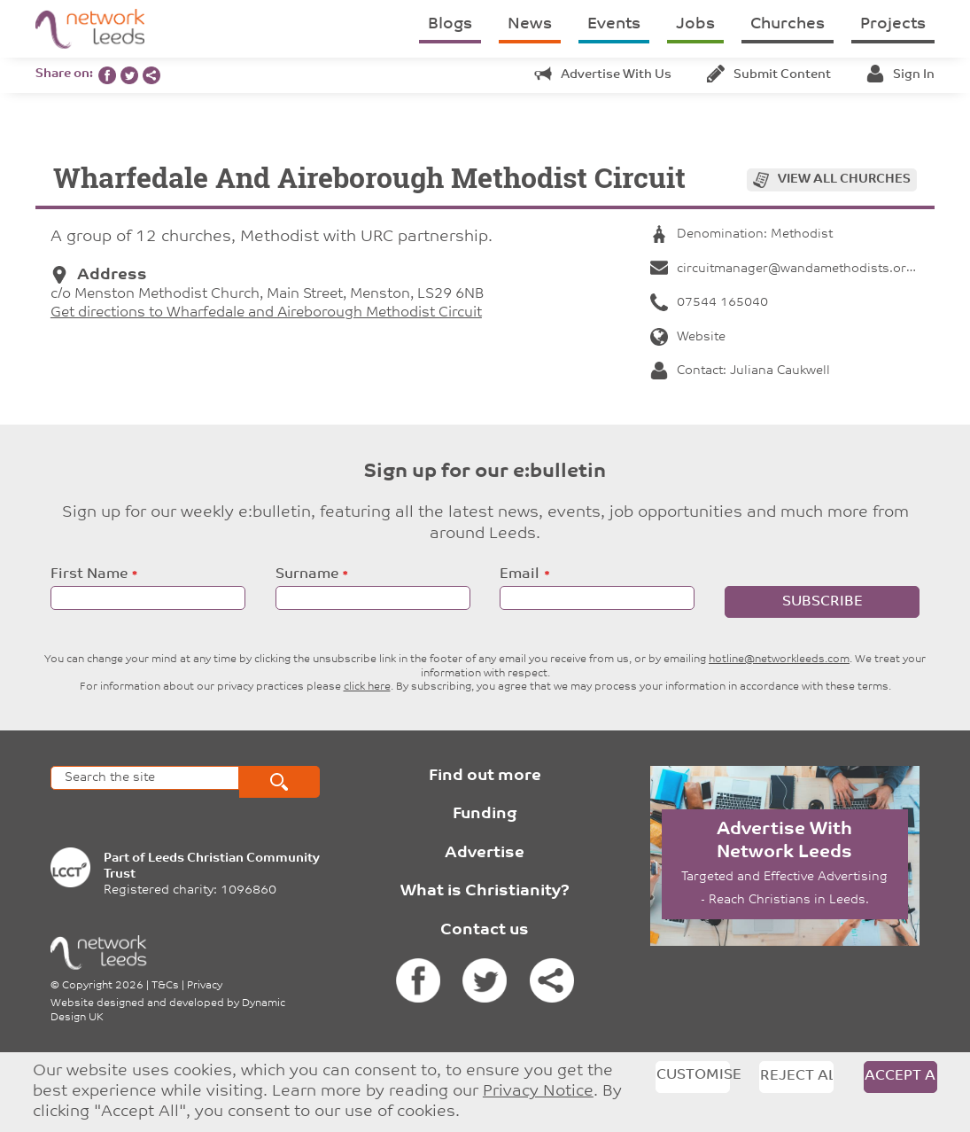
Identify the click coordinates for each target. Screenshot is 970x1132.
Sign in (900, 75)
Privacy (204, 985)
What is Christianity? (485, 891)
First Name (89, 574)
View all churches (844, 179)
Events (613, 24)
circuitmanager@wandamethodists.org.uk (791, 269)
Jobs (695, 24)
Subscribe (822, 602)
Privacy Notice (538, 1091)
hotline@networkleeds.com (779, 659)
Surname (306, 574)
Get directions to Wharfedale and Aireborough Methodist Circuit (266, 313)
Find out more (485, 776)
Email (519, 574)
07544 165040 (709, 302)
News (530, 24)
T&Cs (165, 985)
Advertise (484, 853)
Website (688, 337)
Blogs (450, 24)
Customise (692, 1075)
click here (367, 687)
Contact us (484, 930)
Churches (787, 24)
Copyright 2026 (103, 985)
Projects (893, 24)
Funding (485, 814)
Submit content (769, 75)
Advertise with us (602, 75)
